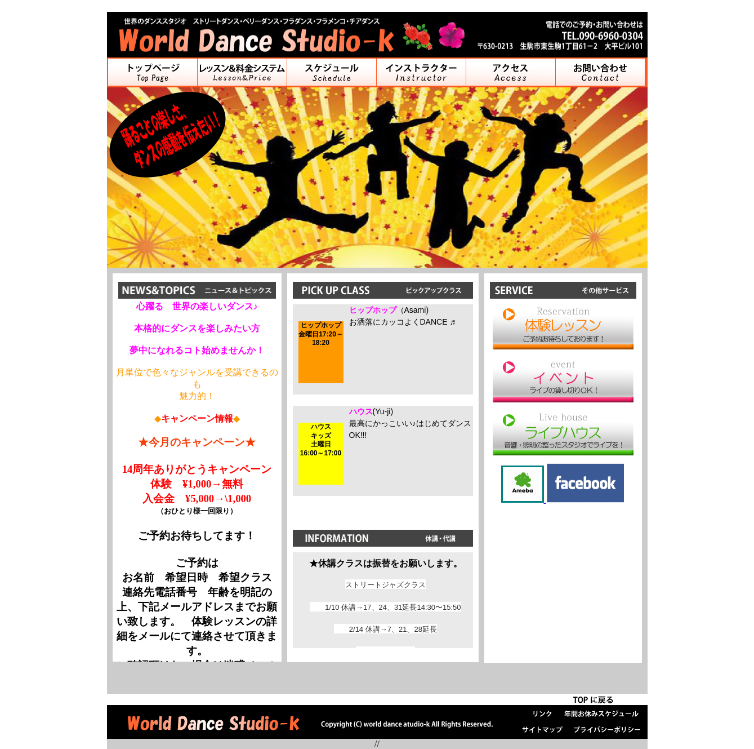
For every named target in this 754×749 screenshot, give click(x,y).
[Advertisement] (563, 581)
